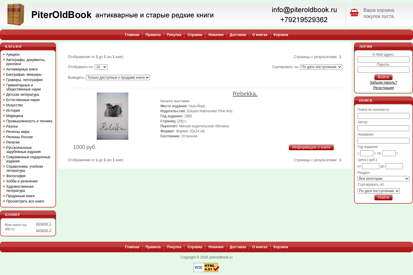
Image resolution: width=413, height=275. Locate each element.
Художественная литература (19, 189)
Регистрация (383, 88)
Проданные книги (20, 196)
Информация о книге (311, 147)
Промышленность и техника (29, 121)
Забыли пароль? (383, 82)
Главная (132, 35)
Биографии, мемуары (24, 75)
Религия (12, 142)
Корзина (281, 35)
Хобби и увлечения (22, 181)
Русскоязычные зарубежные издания (23, 150)
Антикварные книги (22, 69)
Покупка (174, 35)
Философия (16, 176)
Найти (383, 197)
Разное (12, 126)
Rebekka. (245, 93)
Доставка (238, 35)
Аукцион (13, 54)
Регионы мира (18, 132)
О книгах (260, 35)
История (13, 110)
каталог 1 (43, 224)
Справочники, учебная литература (24, 168)
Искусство (14, 105)
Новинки (215, 35)
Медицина (14, 116)
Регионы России (19, 137)
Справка (194, 35)
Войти (383, 77)
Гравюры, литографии (24, 80)
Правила (153, 35)
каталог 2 (43, 230)
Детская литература (22, 95)
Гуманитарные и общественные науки (23, 87)
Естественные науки (23, 100)
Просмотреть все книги (25, 201)
